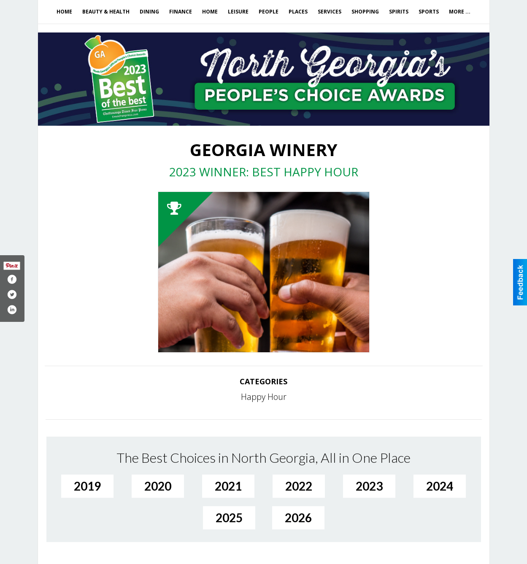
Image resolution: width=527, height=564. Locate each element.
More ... (459, 11)
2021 (228, 486)
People (268, 11)
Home (64, 11)
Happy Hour (263, 396)
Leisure (238, 11)
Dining (149, 11)
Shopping (365, 11)
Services (329, 11)
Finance (180, 11)
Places (298, 11)
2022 (298, 486)
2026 (298, 517)
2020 (157, 486)
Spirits (398, 11)
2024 (439, 486)
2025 (229, 517)
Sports (429, 11)
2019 (87, 486)
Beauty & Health (106, 11)
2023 (369, 486)
